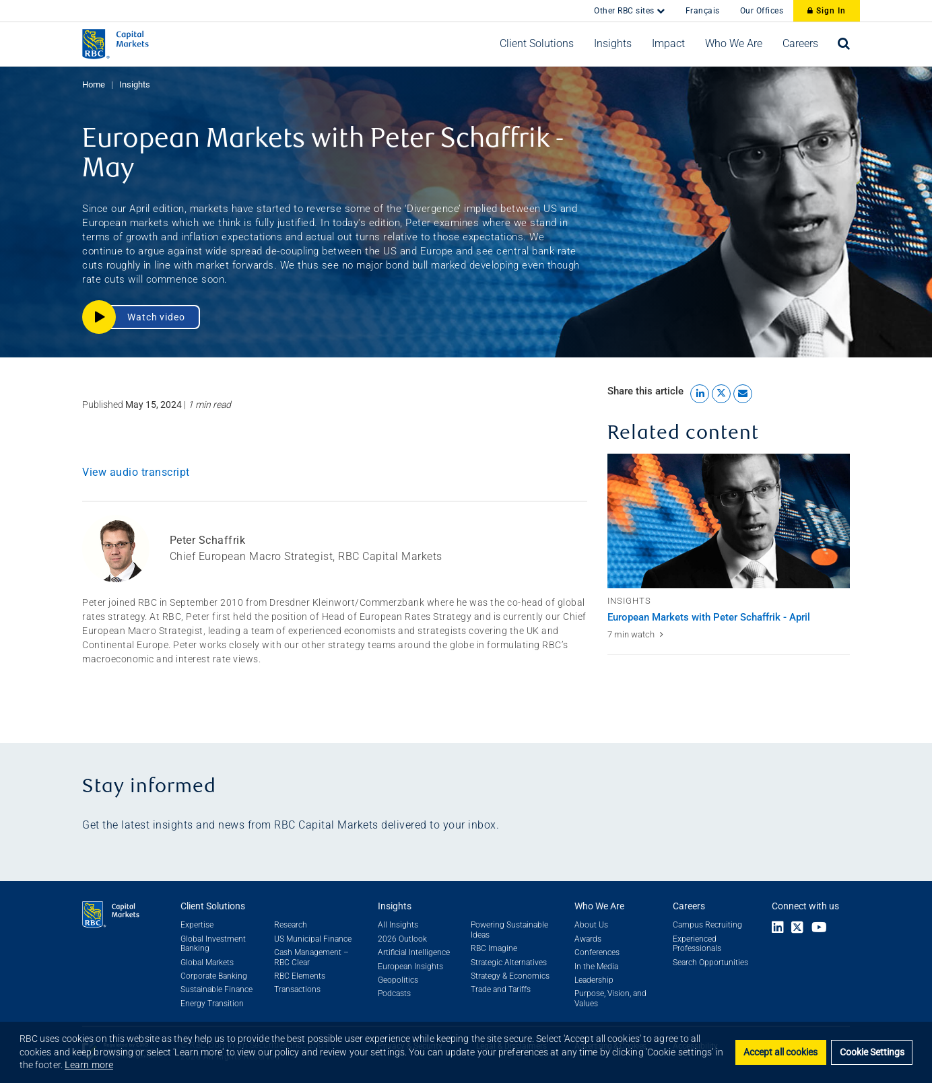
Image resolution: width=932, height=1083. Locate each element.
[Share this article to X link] (721, 393)
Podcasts (394, 993)
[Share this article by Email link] (742, 393)
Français (703, 10)
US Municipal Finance (313, 939)
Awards (587, 939)
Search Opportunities (710, 962)
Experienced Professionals (697, 943)
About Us (591, 925)
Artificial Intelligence (414, 952)
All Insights (398, 925)
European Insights (410, 966)
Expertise (196, 925)
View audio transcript (136, 472)
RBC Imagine (494, 948)
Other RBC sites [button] (625, 10)
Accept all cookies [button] (780, 1052)
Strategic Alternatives (509, 962)
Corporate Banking (213, 976)
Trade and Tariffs (501, 989)
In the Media (596, 966)
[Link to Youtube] (822, 928)
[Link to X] (797, 928)
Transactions (297, 989)
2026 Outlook (402, 939)
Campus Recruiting (707, 925)
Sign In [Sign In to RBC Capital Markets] (826, 10)
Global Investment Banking (213, 943)
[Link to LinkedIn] (778, 928)
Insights (134, 84)
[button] (537, 43)
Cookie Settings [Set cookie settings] (872, 1052)
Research (290, 925)
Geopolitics (398, 980)
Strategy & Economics (510, 976)
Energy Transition (212, 1003)
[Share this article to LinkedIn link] (699, 393)
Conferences (597, 952)
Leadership (593, 980)
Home (93, 84)
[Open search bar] (844, 43)
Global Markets (207, 962)
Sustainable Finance (216, 989)
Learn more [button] (89, 1064)
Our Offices (762, 10)
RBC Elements (299, 976)
